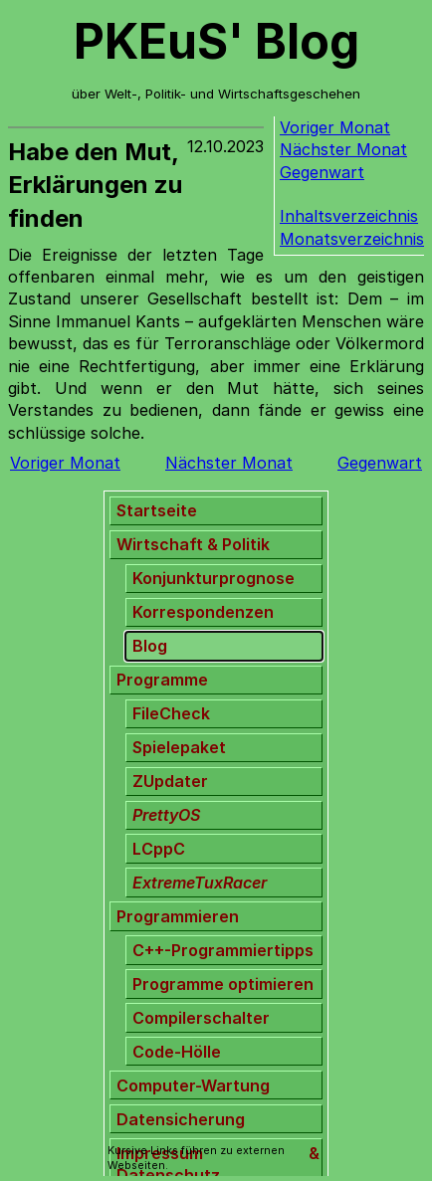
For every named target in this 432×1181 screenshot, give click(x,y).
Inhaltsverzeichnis (349, 216)
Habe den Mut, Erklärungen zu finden (95, 185)
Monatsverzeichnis (352, 239)
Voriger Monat (335, 127)
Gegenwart (322, 172)
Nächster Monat (343, 149)
